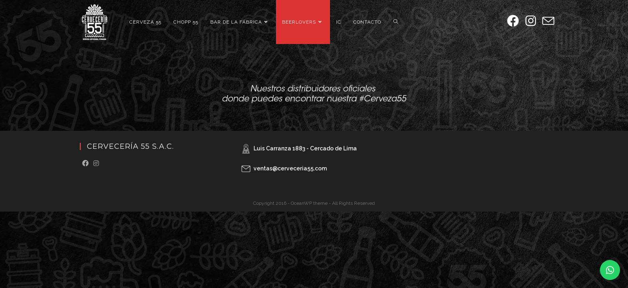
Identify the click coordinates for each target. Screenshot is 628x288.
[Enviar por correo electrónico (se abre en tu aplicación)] (548, 21)
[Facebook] (85, 164)
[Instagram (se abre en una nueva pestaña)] (530, 21)
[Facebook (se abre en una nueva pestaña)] (513, 21)
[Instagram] (96, 164)
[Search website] (395, 22)
